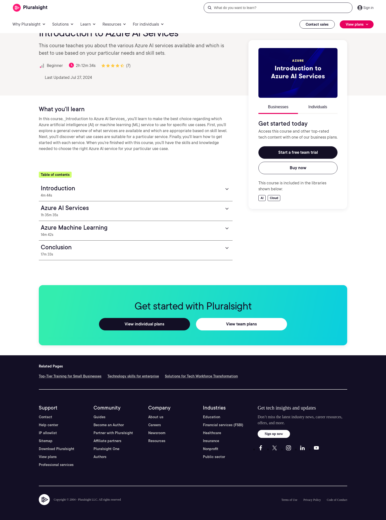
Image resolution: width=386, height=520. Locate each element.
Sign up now (274, 434)
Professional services (56, 465)
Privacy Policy (312, 500)
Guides (99, 417)
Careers (154, 425)
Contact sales (317, 24)
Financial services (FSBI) (223, 425)
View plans (48, 457)
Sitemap (45, 441)
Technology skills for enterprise (133, 376)
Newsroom (156, 433)
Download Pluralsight (56, 449)
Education (211, 417)
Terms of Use (289, 500)
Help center (48, 425)
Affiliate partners (107, 441)
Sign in (368, 8)
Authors (100, 457)
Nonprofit (210, 449)
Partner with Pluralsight (113, 433)
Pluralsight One (106, 449)
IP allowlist (48, 433)
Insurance (211, 441)
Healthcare (212, 433)
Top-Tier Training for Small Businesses (70, 376)
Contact (45, 417)
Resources (156, 441)
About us (155, 417)
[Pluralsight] (30, 7)
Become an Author (109, 425)
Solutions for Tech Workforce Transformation (201, 376)
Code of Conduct (337, 500)
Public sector (214, 457)
